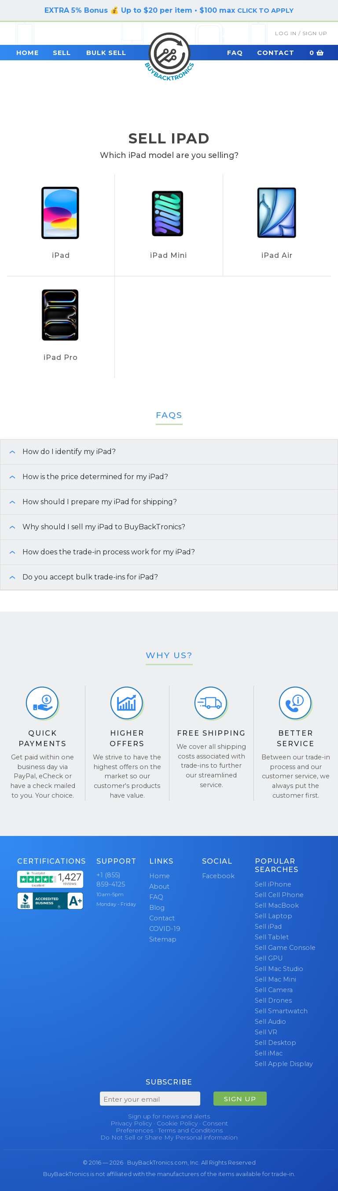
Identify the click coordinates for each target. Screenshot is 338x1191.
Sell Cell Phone (279, 895)
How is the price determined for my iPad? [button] (84, 477)
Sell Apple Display (284, 1064)
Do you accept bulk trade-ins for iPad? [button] (79, 577)
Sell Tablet (272, 937)
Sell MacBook (277, 905)
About (159, 887)
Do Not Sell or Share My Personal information (169, 1137)
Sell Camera (274, 990)
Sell (62, 53)
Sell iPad (268, 927)
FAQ (235, 53)
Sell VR (266, 1032)
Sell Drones (273, 1000)
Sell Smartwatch (281, 1011)
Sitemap (162, 939)
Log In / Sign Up (301, 33)
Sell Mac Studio (279, 969)
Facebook (218, 876)
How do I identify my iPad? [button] (58, 451)
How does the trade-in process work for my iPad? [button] (97, 552)
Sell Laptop (273, 916)
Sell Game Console (285, 948)
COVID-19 (164, 929)
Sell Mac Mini (275, 979)
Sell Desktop (275, 1043)
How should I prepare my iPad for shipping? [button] (88, 502)
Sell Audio (270, 1022)
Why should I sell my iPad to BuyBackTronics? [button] (92, 527)
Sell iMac (269, 1053)
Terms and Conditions (190, 1130)
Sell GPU (269, 958)
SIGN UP (240, 1099)
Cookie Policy (177, 1123)
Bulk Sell (106, 53)
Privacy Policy (131, 1123)
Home (27, 53)
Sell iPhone (273, 884)
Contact (275, 53)
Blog (157, 908)
